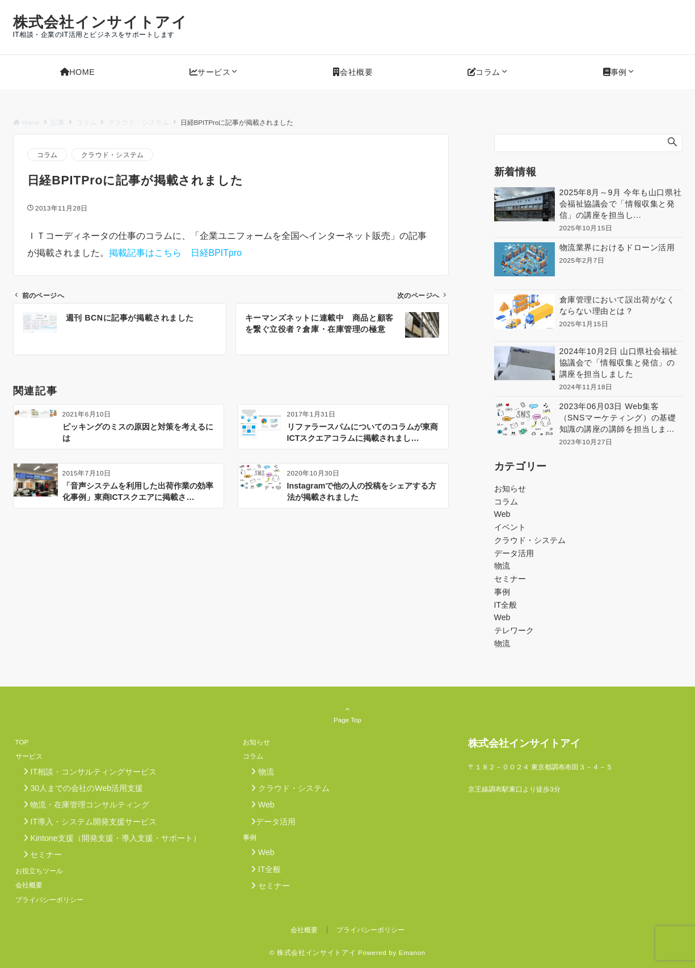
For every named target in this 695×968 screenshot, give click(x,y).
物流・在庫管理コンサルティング (82, 804)
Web (502, 514)
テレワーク (514, 630)
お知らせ (510, 488)
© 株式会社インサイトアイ (312, 952)
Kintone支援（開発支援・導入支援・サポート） (108, 838)
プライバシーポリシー (370, 929)
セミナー (510, 578)
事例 (502, 591)
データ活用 (514, 553)
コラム (47, 154)
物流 (502, 565)
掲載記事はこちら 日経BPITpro (175, 253)
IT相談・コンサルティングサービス (86, 771)
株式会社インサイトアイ (100, 22)
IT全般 (505, 604)
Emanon (412, 952)
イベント (510, 527)
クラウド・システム (112, 154)
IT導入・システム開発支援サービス (86, 821)
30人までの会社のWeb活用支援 (79, 788)
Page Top (348, 714)
